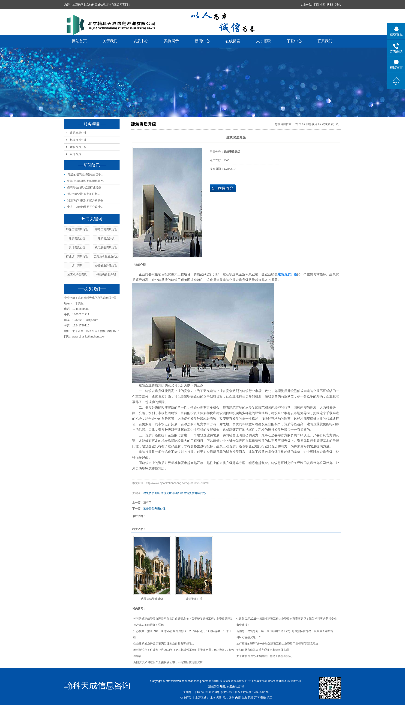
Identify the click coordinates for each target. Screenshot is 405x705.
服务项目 (311, 124)
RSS (330, 4)
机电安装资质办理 (106, 247)
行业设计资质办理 (77, 256)
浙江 (269, 697)
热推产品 (186, 697)
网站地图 (319, 4)
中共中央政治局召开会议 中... (85, 206)
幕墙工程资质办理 (106, 229)
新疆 (250, 697)
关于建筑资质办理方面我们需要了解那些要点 (264, 656)
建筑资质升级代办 (194, 493)
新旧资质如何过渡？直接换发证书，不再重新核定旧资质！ (169, 662)
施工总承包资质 (77, 274)
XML (338, 4)
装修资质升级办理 (154, 508)
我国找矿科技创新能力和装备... (86, 200)
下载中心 (294, 41)
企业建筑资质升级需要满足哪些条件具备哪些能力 (163, 643)
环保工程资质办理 (77, 229)
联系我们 (325, 41)
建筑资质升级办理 (172, 493)
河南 (257, 697)
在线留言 (232, 41)
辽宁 (231, 697)
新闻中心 (202, 41)
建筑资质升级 (78, 147)
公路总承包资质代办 (106, 256)
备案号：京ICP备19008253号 (201, 692)
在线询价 (223, 188)
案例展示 (171, 41)
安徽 (263, 697)
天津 (219, 697)
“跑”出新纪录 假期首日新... (83, 194)
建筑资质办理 (78, 132)
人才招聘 (263, 41)
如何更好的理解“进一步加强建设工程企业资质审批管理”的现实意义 (277, 643)
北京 (212, 697)
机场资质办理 (78, 140)
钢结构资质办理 (106, 274)
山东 (244, 697)
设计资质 (75, 154)
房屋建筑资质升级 (152, 598)
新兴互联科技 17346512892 (252, 692)
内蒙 (238, 697)
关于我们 (110, 41)
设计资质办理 (77, 247)
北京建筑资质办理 (273, 681)
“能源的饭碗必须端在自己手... (85, 174)
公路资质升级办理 (106, 265)
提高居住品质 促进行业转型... (85, 187)
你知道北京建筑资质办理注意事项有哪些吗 (262, 649)
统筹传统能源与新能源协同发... (86, 181)
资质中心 (140, 41)
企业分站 (306, 4)
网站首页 (79, 41)
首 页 (298, 124)
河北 (225, 697)
